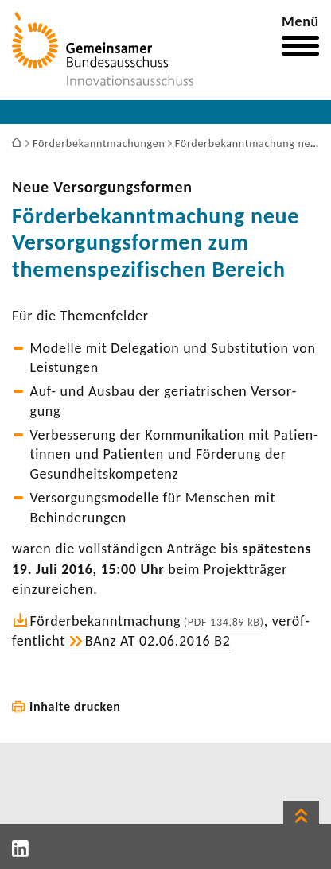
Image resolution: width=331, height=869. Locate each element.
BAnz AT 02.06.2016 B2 (158, 641)
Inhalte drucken (75, 706)
